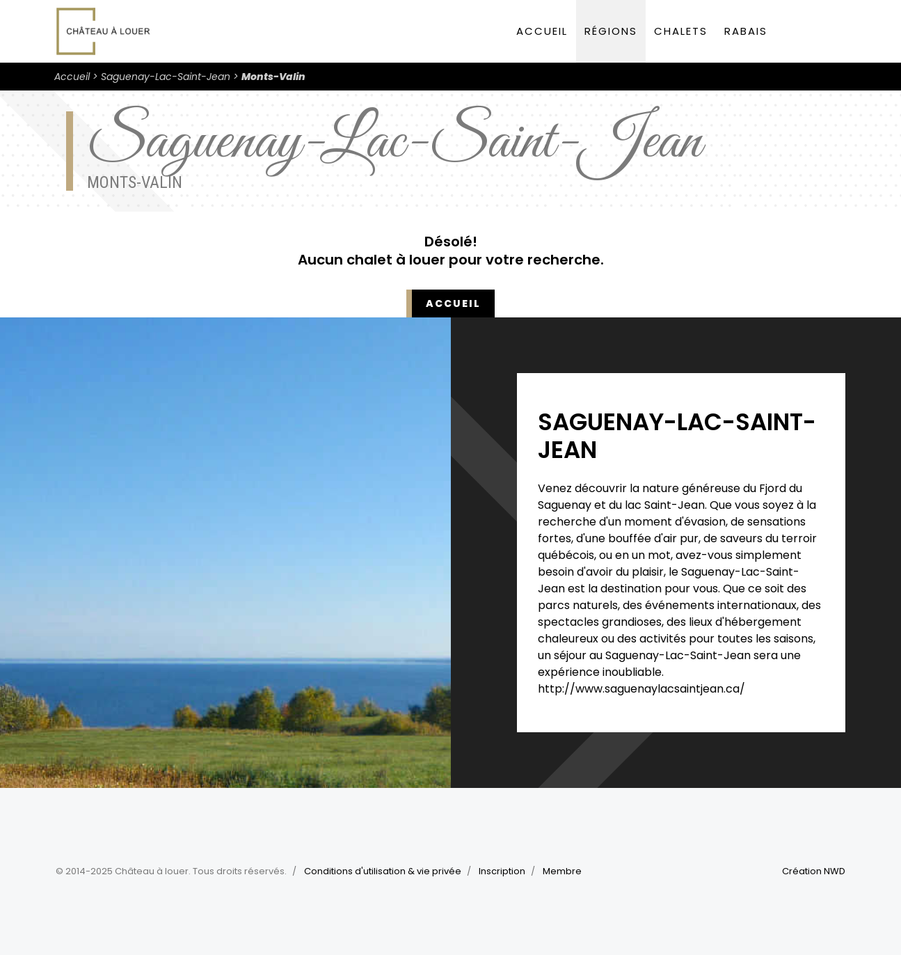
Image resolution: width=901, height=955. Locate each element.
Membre (562, 871)
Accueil (542, 31)
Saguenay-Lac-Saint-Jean (165, 77)
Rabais (745, 31)
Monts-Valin (273, 77)
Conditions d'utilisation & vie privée (382, 871)
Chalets (681, 31)
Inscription (502, 871)
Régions (610, 31)
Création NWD (813, 871)
